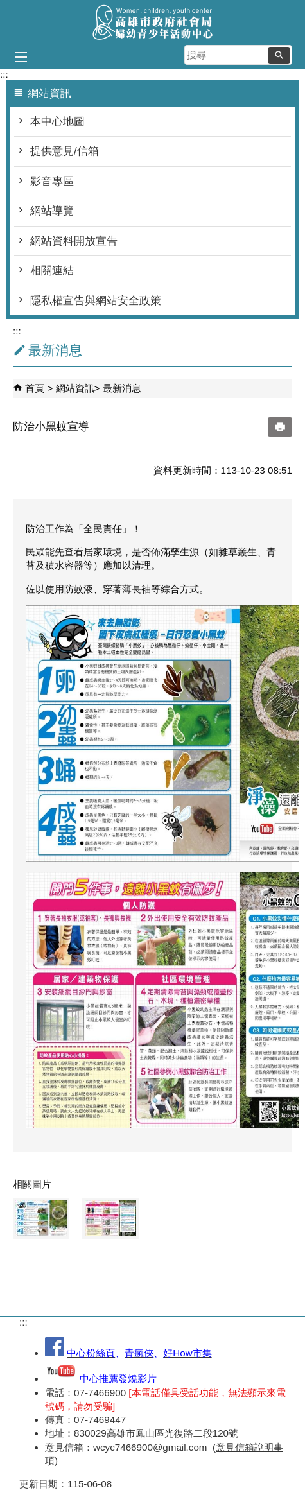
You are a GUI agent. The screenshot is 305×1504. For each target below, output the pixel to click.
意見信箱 (235, 1447)
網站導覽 (52, 211)
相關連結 (52, 270)
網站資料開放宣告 (74, 241)
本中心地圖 (57, 122)
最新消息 (122, 388)
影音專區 (52, 181)
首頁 (34, 388)
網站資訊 (75, 388)
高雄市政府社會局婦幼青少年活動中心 (152, 21)
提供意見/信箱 (64, 151)
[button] (279, 55)
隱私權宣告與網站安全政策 (95, 301)
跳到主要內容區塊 (6, 6)
